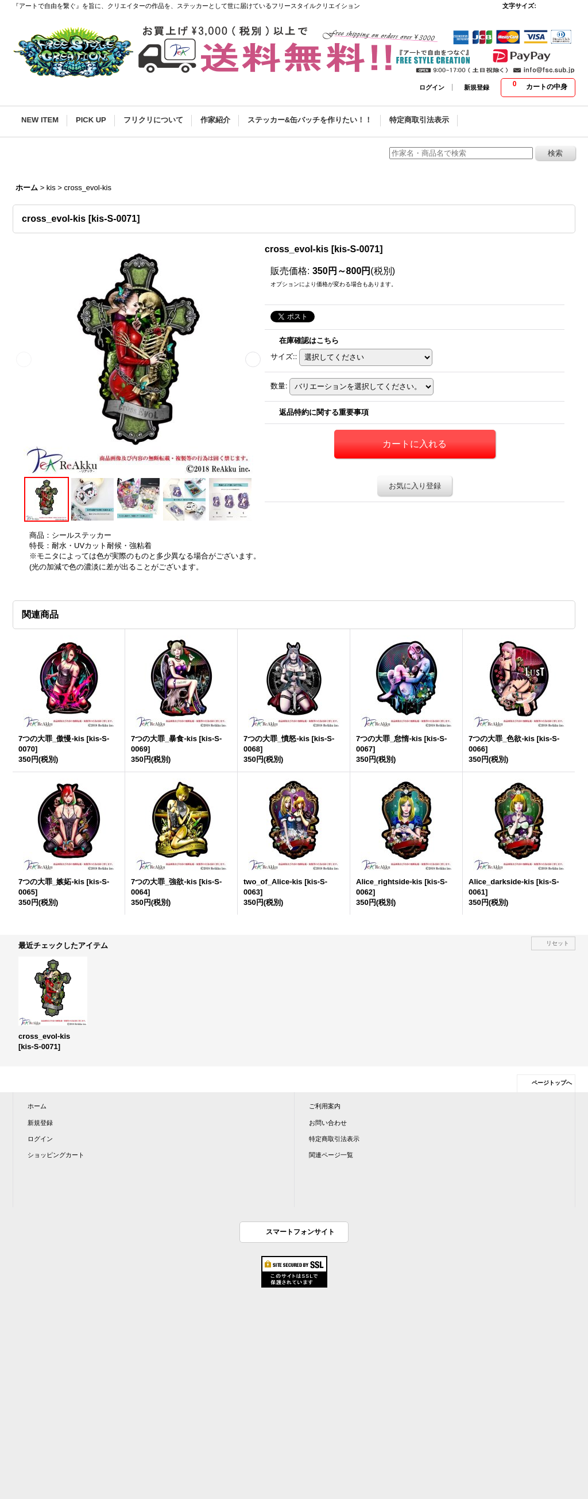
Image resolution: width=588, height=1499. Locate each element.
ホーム (37, 1106)
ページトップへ (552, 1083)
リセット (557, 943)
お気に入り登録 (415, 485)
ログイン (431, 87)
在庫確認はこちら (309, 340)
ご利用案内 (325, 1106)
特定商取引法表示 (334, 1138)
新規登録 (476, 87)
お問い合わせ (328, 1122)
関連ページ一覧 (331, 1154)
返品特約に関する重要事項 (324, 412)
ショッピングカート (56, 1154)
